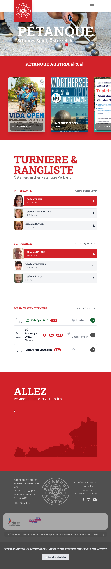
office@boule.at (22, 503)
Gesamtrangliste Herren (86, 243)
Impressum (88, 490)
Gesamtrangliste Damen (86, 190)
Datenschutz (78, 493)
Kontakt (93, 493)
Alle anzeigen (87, 308)
